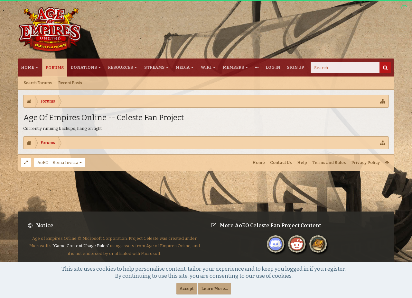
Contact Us (281, 162)
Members (233, 67)
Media (182, 67)
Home (27, 67)
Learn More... (214, 288)
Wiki (206, 67)
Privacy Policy (365, 162)
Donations (83, 67)
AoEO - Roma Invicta (57, 162)
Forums (55, 67)
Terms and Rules (329, 162)
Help (302, 162)
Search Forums (38, 83)
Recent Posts (70, 83)
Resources (120, 67)
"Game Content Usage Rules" (80, 250)
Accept (187, 288)
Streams (154, 67)
